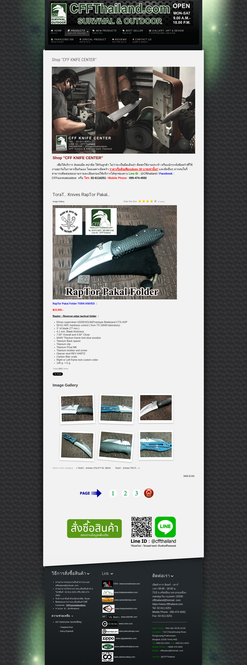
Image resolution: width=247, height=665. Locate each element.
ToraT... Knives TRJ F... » (127, 468)
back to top (189, 475)
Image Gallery (58, 201)
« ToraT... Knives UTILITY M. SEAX (94, 468)
